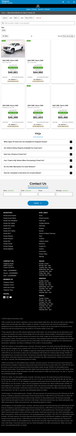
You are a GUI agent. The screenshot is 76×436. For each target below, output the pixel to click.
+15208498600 (12, 271)
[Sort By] (68, 36)
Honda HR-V (7, 234)
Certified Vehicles (44, 224)
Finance (41, 229)
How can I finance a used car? (38, 155)
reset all (39, 18)
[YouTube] (10, 298)
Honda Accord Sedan (10, 219)
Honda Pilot (7, 242)
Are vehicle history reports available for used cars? (38, 149)
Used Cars (42, 221)
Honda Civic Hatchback (10, 221)
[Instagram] (7, 298)
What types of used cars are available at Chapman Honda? (38, 143)
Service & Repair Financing (47, 234)
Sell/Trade (42, 227)
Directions (42, 245)
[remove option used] (5, 18)
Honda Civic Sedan (9, 227)
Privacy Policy (43, 255)
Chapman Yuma (8, 291)
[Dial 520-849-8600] (69, 2)
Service (41, 232)
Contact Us (42, 247)
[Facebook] (4, 298)
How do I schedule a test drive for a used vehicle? (38, 174)
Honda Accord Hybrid (10, 216)
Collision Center (44, 242)
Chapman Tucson (8, 286)
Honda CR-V (7, 229)
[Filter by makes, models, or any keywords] (38, 23)
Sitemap (41, 257)
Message (62, 191)
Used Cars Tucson (9, 288)
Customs (42, 239)
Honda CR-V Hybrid (9, 232)
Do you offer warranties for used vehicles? (38, 168)
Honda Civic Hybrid (9, 224)
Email (26, 191)
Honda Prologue (8, 247)
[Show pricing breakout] (13, 80)
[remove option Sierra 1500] (30, 18)
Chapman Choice (8, 283)
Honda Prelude (8, 245)
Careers (41, 250)
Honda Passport (8, 239)
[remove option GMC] (16, 18)
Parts (40, 237)
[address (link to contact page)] (63, 2)
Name (8, 191)
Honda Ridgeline (8, 250)
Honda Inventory (44, 219)
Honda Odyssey (8, 237)
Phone (40, 191)
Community (42, 252)
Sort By (59, 36)
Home (3, 13)
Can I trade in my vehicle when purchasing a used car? (38, 161)
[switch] (74, 2)
